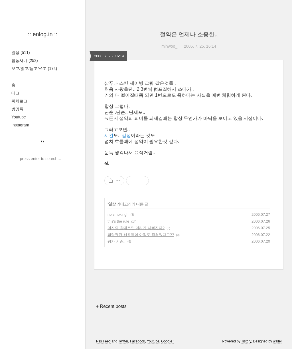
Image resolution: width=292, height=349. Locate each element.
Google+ (167, 341)
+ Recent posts (111, 306)
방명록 (17, 109)
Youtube (18, 117)
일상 (20, 52)
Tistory (246, 341)
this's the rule (118, 221)
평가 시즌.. (116, 241)
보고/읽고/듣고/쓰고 (34, 68)
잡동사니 (24, 60)
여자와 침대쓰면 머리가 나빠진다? (136, 228)
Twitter (123, 341)
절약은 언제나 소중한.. (189, 34)
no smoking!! (118, 214)
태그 (15, 93)
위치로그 (19, 101)
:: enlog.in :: (42, 34)
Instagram (20, 125)
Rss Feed (103, 341)
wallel (277, 341)
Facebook (137, 341)
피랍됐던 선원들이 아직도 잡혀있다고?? (141, 235)
